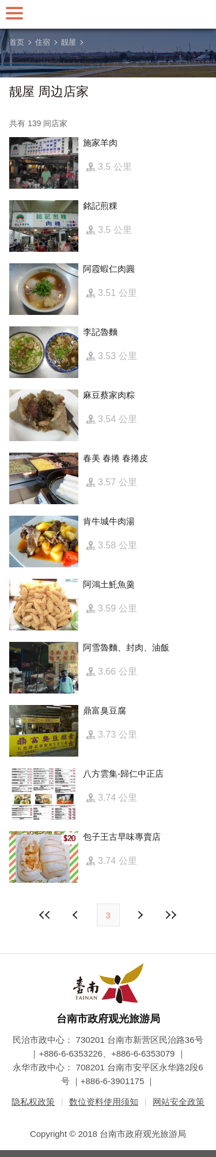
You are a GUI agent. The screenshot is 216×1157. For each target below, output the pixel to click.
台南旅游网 (108, 14)
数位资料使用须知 (103, 1102)
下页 (76, 914)
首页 (16, 42)
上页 (139, 914)
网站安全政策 (178, 1102)
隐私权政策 (33, 1102)
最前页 (44, 914)
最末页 (171, 914)
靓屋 (68, 42)
